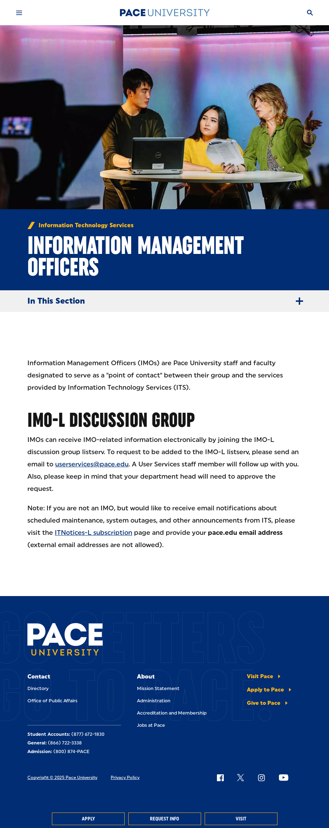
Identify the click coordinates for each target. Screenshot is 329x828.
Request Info (164, 819)
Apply (88, 819)
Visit (241, 819)
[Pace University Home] (165, 13)
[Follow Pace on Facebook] (220, 777)
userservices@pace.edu (92, 464)
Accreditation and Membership (171, 713)
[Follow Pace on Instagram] (261, 777)
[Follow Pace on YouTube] (283, 777)
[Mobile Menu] (19, 12)
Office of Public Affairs (52, 700)
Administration (153, 700)
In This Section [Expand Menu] (167, 301)
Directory (38, 688)
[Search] (309, 12)
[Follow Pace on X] (240, 777)
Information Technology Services (86, 225)
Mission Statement (158, 688)
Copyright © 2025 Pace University (62, 777)
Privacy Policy (125, 777)
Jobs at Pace (151, 725)
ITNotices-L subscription (93, 533)
